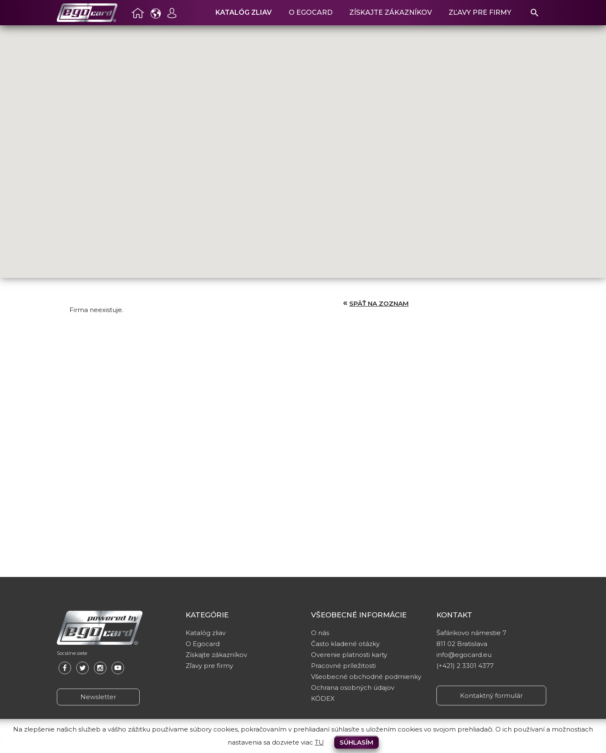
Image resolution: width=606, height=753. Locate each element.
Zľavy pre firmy (480, 12)
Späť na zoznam (379, 303)
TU (319, 742)
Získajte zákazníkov (390, 12)
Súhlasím (356, 742)
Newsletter (98, 697)
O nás (320, 633)
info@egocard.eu (464, 655)
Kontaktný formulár (491, 696)
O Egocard (310, 12)
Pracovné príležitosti (343, 666)
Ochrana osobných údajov (352, 688)
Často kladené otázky (345, 644)
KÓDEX (323, 698)
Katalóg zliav (243, 12)
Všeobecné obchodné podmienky (366, 677)
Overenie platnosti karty (349, 655)
